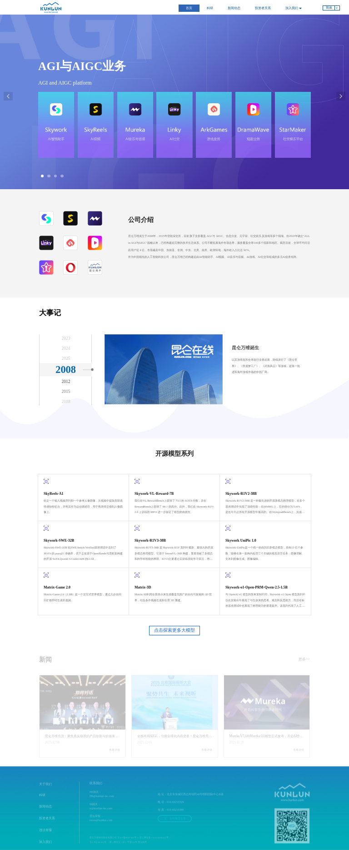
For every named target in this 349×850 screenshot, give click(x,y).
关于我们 (45, 788)
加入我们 (293, 8)
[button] (42, 176)
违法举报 (45, 834)
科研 (210, 8)
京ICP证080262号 (98, 846)
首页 (189, 8)
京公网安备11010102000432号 (154, 842)
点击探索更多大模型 (174, 630)
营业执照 (142, 846)
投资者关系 (263, 8)
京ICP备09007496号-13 (128, 842)
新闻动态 (234, 8)
